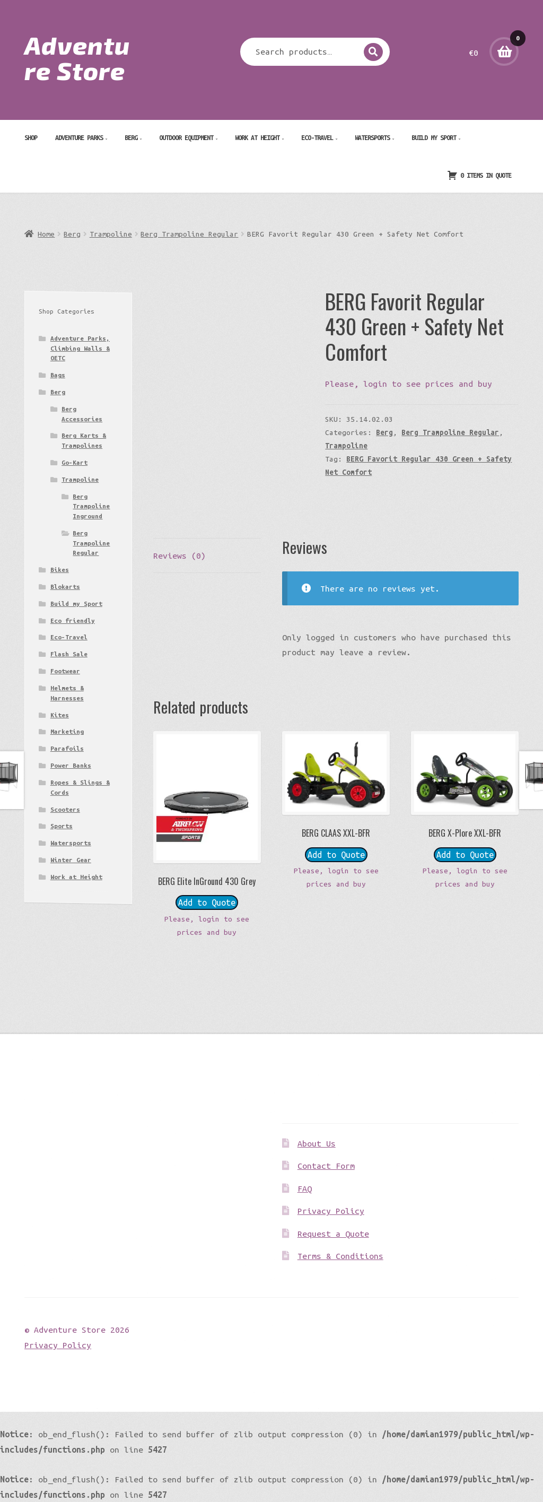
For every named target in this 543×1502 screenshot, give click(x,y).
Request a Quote (333, 1233)
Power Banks (70, 765)
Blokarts (65, 586)
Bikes (59, 569)
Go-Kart (74, 462)
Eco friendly (72, 620)
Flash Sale (68, 653)
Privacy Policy (330, 1211)
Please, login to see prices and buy (408, 383)
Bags (57, 374)
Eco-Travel (317, 137)
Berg (131, 137)
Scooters (65, 809)
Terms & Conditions (340, 1256)
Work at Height (257, 137)
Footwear (65, 670)
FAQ (304, 1188)
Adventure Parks (79, 137)
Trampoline (111, 234)
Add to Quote (206, 902)
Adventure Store (77, 57)
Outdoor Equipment (186, 137)
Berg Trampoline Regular (189, 234)
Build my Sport (433, 137)
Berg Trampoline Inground (91, 506)
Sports (61, 825)
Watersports (372, 137)
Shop (30, 137)
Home (46, 234)
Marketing (67, 731)
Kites (59, 714)
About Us (316, 1143)
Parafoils (67, 748)
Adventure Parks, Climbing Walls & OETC (80, 348)
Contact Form (326, 1165)
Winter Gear (70, 859)
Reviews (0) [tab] (179, 555)
